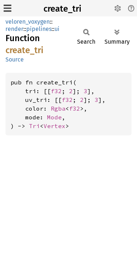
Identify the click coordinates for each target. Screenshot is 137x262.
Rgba (58, 108)
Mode (54, 117)
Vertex (54, 126)
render (14, 28)
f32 (56, 91)
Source (14, 59)
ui (57, 28)
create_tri (62, 9)
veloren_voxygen (27, 21)
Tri (34, 126)
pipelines (39, 28)
